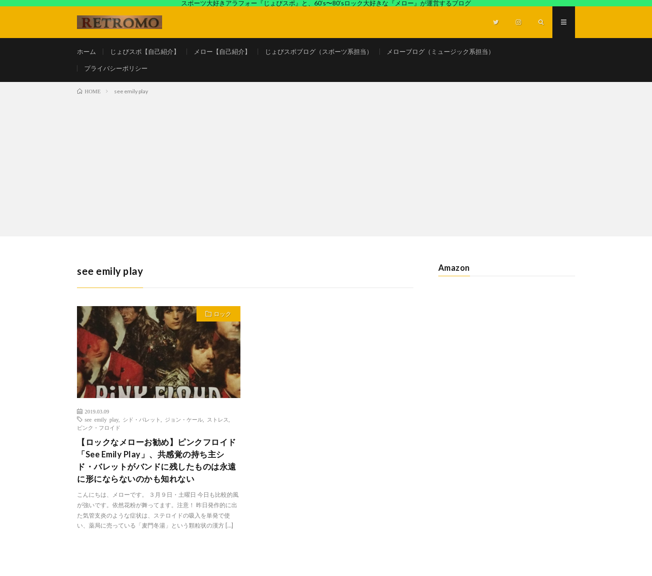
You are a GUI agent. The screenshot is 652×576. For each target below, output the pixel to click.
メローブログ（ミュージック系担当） (440, 51)
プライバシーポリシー (116, 68)
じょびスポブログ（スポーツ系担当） (319, 51)
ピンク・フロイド (98, 427)
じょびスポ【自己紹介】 (145, 51)
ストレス (218, 419)
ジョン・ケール (184, 419)
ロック (222, 313)
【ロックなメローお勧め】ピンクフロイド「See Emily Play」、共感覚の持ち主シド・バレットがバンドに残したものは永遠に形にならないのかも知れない (156, 460)
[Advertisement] (326, 164)
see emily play (102, 419)
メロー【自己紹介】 (222, 51)
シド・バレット (142, 419)
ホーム (86, 51)
